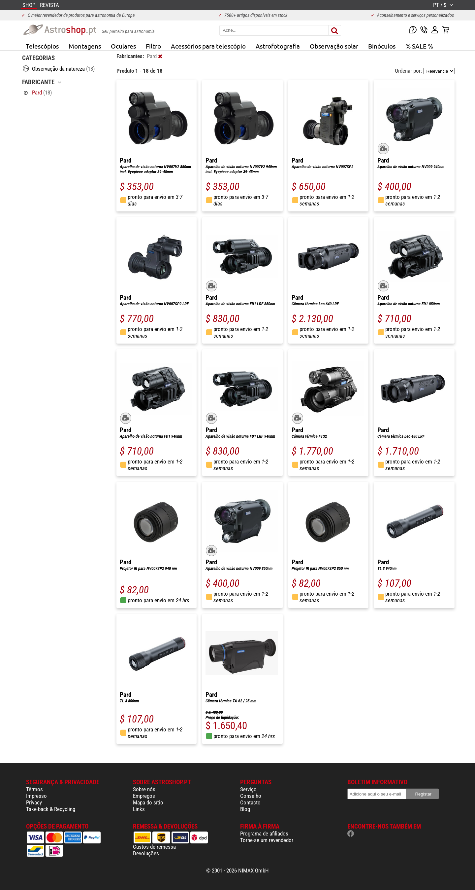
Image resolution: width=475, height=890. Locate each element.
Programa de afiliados (264, 833)
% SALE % (419, 46)
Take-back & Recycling (50, 809)
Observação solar (334, 46)
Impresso (36, 796)
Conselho (250, 796)
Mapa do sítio (148, 802)
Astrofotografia (278, 46)
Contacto (250, 802)
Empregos (144, 796)
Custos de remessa (154, 846)
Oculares (123, 46)
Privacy (34, 802)
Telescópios (42, 46)
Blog (245, 809)
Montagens (85, 46)
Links (139, 809)
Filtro (153, 46)
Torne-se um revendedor (266, 840)
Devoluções (146, 853)
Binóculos (382, 46)
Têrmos (34, 789)
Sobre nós (144, 789)
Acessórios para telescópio (208, 46)
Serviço (248, 789)
